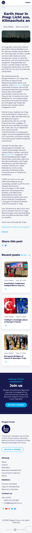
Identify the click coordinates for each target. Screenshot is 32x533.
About (4, 476)
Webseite (6, 227)
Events (5, 465)
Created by (16, 529)
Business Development (11, 470)
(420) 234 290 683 (11, 500)
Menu (28, 3)
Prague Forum (3, 2)
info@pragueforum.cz (13, 503)
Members (6, 467)
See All (23, 255)
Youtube (6, 509)
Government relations (11, 473)
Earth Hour (17, 85)
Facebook (15, 227)
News (4, 462)
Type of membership (10, 487)
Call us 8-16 (6, 498)
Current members (9, 484)
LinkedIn (15, 509)
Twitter (6, 245)
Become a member (16, 405)
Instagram (25, 227)
